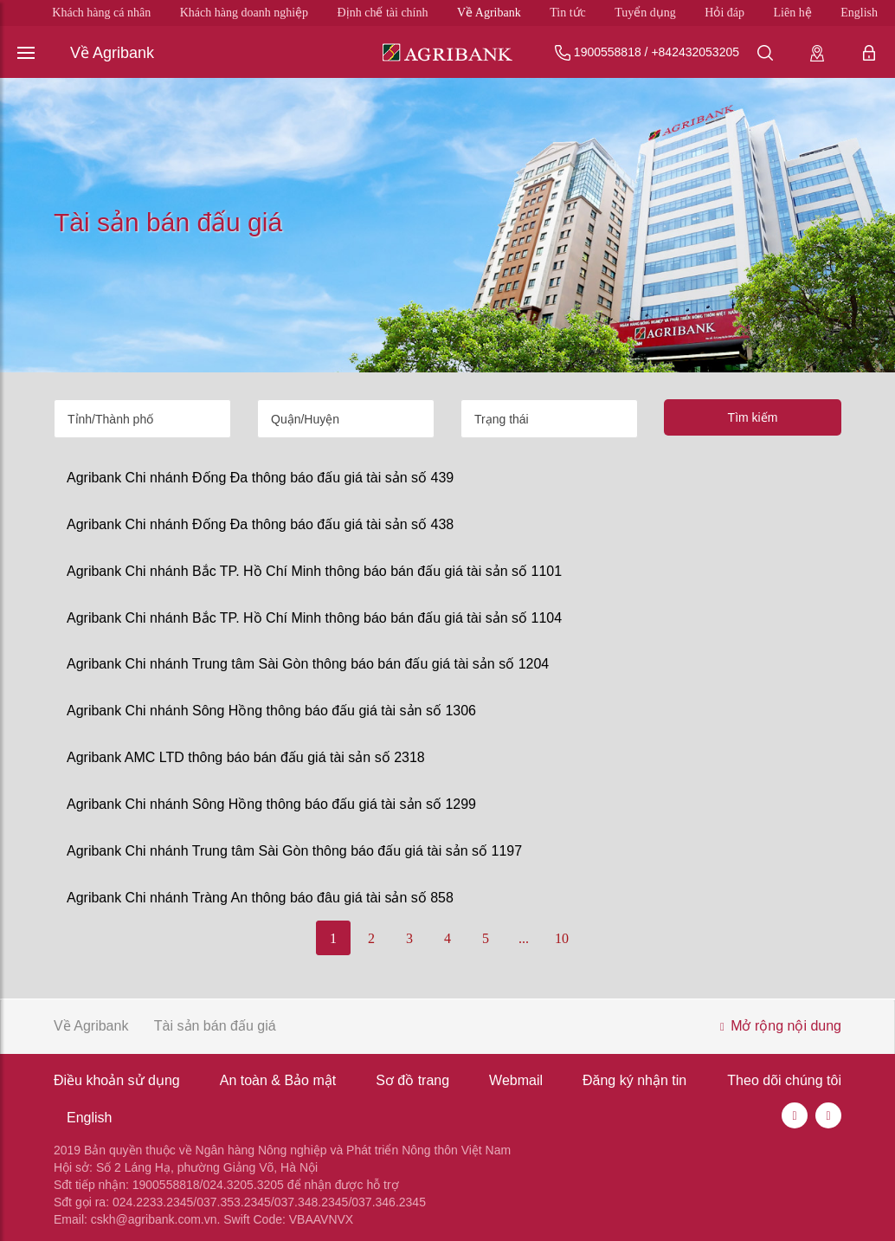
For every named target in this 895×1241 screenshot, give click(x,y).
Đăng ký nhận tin (634, 1080)
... (523, 938)
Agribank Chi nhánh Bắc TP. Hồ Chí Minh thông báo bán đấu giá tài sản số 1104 (314, 618)
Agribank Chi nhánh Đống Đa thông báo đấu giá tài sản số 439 (260, 477)
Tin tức (568, 12)
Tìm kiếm (753, 417)
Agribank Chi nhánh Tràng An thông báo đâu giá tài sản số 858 (260, 897)
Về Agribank (489, 12)
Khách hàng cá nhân (101, 12)
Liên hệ (793, 12)
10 (562, 938)
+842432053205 (695, 52)
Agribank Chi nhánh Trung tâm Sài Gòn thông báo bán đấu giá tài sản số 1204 (308, 663)
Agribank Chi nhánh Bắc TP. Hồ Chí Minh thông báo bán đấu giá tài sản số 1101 (314, 571)
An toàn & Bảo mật (278, 1080)
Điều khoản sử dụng (117, 1080)
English (859, 12)
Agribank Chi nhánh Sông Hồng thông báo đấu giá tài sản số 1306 (271, 710)
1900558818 (607, 52)
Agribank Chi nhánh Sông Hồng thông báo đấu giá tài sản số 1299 (271, 804)
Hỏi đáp (724, 12)
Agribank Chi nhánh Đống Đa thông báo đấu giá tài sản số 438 (260, 524)
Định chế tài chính (383, 12)
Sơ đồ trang (412, 1080)
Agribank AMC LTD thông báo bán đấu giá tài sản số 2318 (246, 757)
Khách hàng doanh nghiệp (244, 12)
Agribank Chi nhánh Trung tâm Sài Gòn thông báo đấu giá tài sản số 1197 (294, 850)
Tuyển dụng (645, 12)
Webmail (516, 1080)
